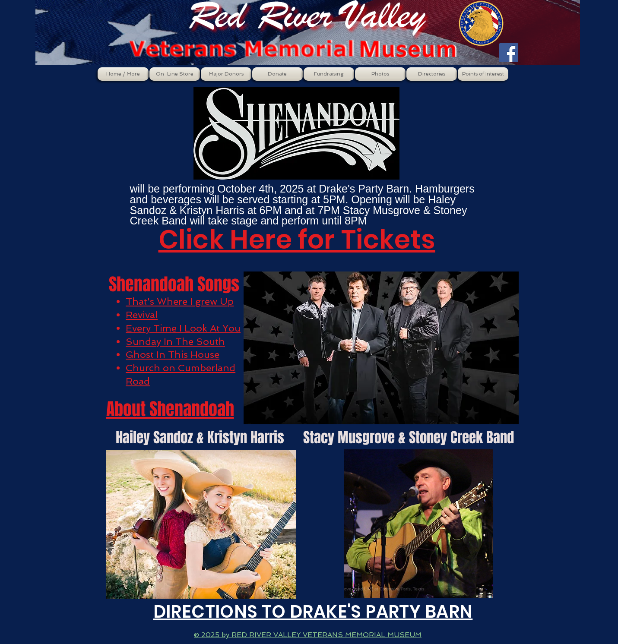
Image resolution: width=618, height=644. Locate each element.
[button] (174, 74)
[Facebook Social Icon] (508, 52)
